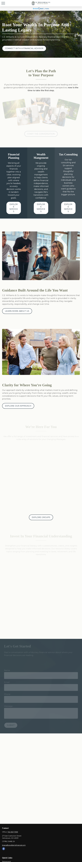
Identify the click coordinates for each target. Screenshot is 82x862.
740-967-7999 (12, 832)
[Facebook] (3, 848)
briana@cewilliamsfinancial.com (14, 845)
